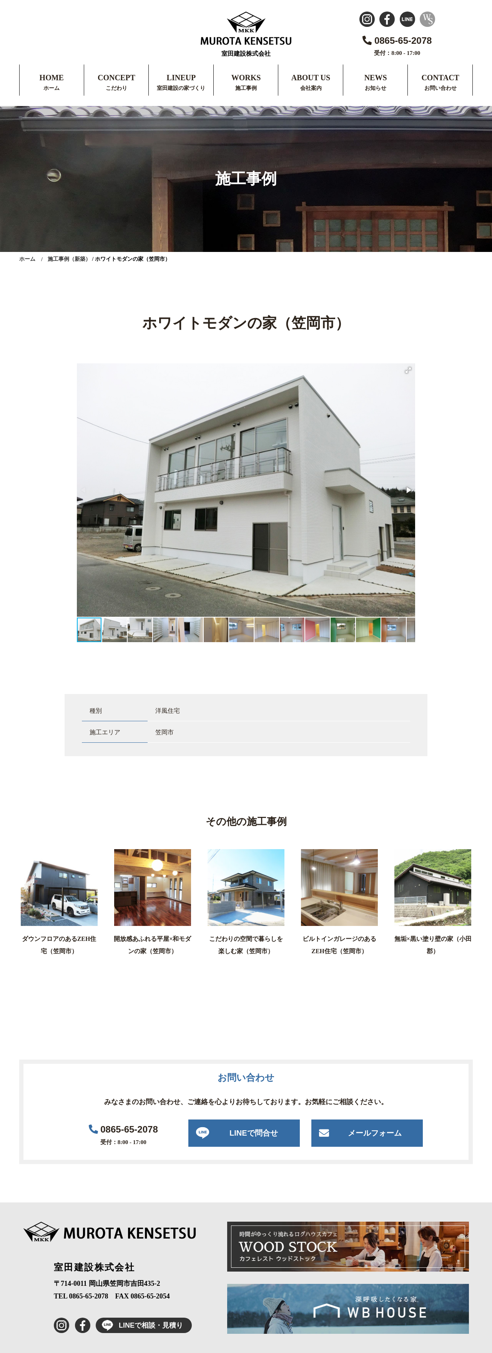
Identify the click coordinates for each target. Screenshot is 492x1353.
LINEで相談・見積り (139, 1325)
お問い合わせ (440, 88)
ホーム (51, 88)
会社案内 (311, 88)
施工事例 (246, 88)
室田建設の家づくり (181, 88)
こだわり (116, 88)
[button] (408, 370)
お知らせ (375, 88)
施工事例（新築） (69, 259)
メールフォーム (375, 1133)
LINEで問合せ (253, 1133)
